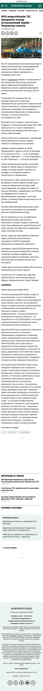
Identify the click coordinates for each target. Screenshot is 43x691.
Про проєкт (28, 616)
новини (4, 11)
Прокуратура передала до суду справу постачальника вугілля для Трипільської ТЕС (20, 480)
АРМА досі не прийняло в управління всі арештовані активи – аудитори (20, 535)
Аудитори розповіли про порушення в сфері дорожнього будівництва (19, 529)
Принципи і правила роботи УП (21, 623)
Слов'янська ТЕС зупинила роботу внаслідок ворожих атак (20, 489)
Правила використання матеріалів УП (21, 621)
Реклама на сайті (17, 616)
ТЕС (3, 432)
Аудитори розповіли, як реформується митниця (19, 522)
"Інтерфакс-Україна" (16, 636)
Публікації (12, 11)
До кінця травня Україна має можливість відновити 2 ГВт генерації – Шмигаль (18, 498)
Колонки (21, 11)
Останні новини (10, 548)
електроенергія (12, 432)
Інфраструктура (31, 11)
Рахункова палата (24, 432)
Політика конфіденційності (21, 618)
